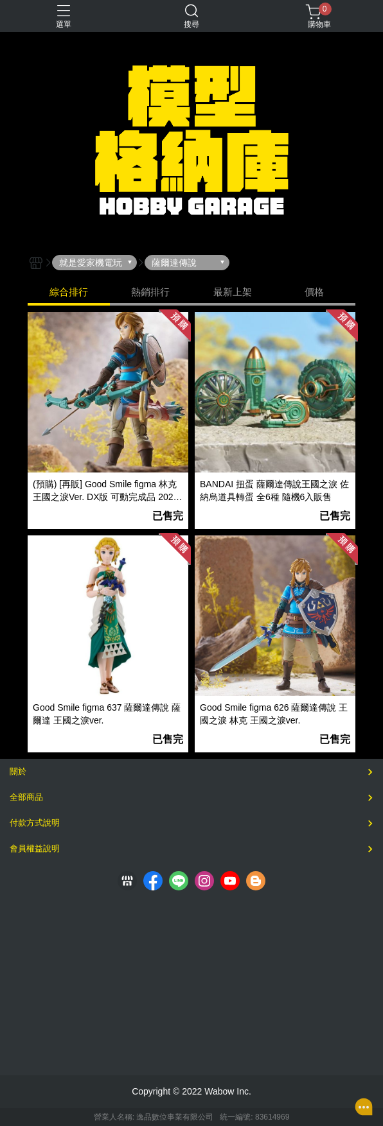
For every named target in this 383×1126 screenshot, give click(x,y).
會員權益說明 (35, 848)
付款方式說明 (35, 822)
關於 (18, 771)
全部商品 (26, 797)
